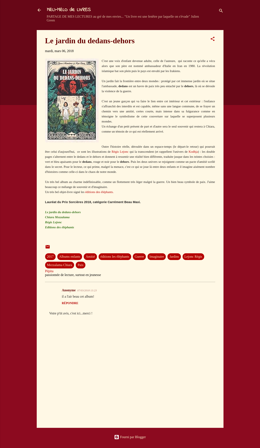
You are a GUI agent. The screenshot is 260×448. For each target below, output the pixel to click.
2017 (50, 256)
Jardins (174, 256)
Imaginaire (156, 256)
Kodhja (193, 151)
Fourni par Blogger (130, 437)
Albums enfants (69, 256)
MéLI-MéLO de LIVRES (69, 10)
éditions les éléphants (115, 256)
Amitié (90, 256)
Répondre (70, 303)
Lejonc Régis (193, 256)
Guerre (139, 256)
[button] (212, 39)
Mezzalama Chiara (59, 265)
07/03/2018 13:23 (87, 290)
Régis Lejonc (120, 151)
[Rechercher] (220, 11)
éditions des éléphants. (99, 192)
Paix (81, 265)
